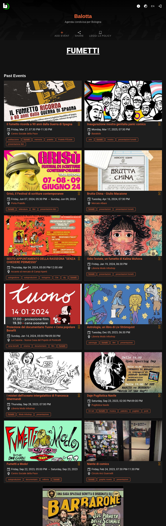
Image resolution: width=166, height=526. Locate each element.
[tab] (62, 34)
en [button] (153, 6)
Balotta (83, 16)
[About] (138, 6)
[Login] (159, 6)
